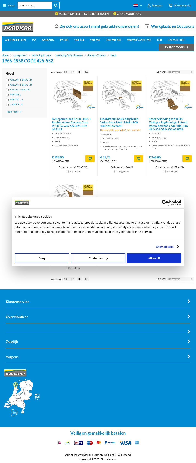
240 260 (95, 40)
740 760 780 (113, 40)
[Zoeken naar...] (56, 5)
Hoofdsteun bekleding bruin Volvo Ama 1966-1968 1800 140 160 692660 (119, 122)
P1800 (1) (15, 94)
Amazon (48, 40)
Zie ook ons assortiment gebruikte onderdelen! (99, 26)
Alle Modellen (15, 40)
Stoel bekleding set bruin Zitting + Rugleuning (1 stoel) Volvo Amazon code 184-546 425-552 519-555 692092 (168, 124)
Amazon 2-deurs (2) (21, 79)
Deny (42, 258)
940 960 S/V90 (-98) (139, 40)
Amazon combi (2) (20, 89)
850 (159, 40)
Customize (98, 258)
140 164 (79, 40)
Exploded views (176, 47)
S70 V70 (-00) (176, 40)
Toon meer (14, 111)
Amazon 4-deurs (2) (21, 84)
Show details (165, 246)
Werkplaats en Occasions (172, 26)
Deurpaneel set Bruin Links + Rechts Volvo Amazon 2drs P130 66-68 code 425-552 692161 (71, 124)
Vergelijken (75, 171)
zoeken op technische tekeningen (82, 13)
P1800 (64, 40)
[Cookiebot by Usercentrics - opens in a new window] (164, 203)
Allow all (154, 258)
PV (34, 40)
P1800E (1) (16, 99)
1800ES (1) (16, 104)
